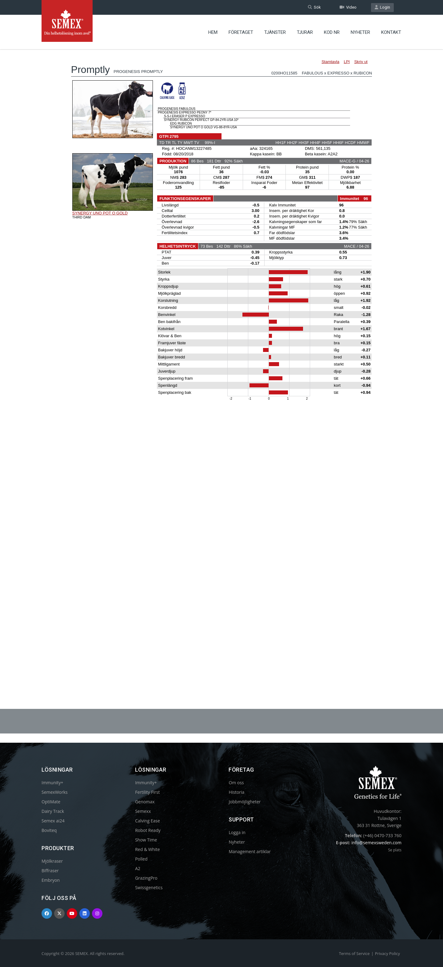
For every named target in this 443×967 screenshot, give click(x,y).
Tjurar (305, 32)
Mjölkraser (52, 861)
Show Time (146, 840)
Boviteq (49, 830)
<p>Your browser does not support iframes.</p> (221, 362)
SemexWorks (55, 792)
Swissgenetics (148, 887)
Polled (141, 859)
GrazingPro (146, 878)
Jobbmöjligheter (245, 802)
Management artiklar (250, 851)
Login (382, 7)
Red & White (147, 849)
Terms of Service (354, 953)
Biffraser (50, 870)
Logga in (237, 832)
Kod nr (332, 32)
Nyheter (360, 32)
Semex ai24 (53, 821)
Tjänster (275, 32)
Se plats (394, 850)
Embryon (51, 880)
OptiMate (51, 802)
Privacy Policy (387, 953)
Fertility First (147, 792)
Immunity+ (52, 782)
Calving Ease (147, 821)
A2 (137, 868)
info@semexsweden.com (376, 842)
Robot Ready (148, 830)
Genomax (144, 802)
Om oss (236, 782)
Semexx (143, 811)
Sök (314, 7)
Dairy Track (53, 811)
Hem (213, 32)
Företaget (241, 32)
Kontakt (391, 32)
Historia (236, 792)
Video (348, 7)
